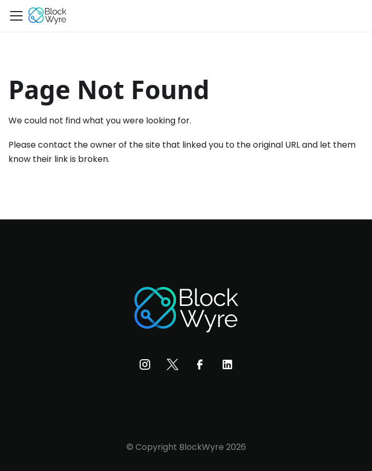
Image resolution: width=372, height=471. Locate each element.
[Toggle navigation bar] (16, 16)
